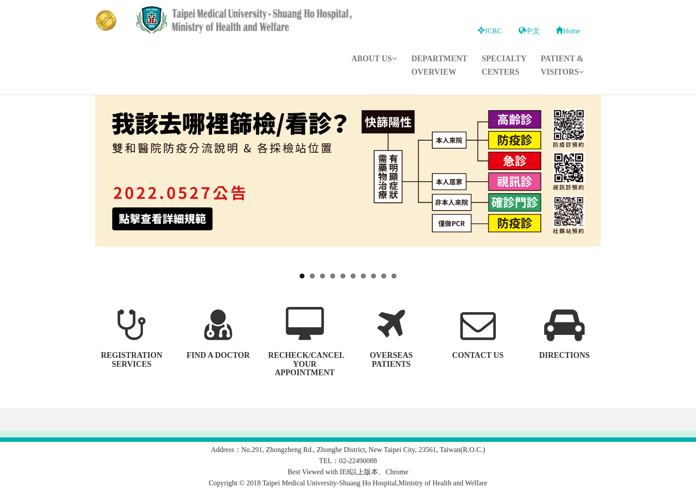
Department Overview (439, 65)
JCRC (490, 31)
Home (568, 31)
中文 (529, 31)
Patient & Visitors (562, 65)
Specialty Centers (504, 65)
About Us (374, 58)
